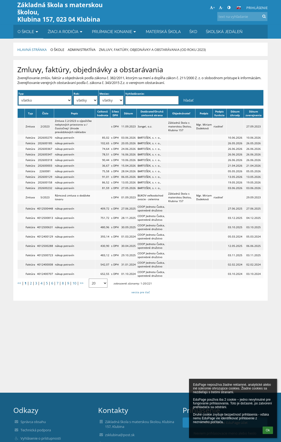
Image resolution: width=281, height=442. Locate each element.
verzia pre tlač (140, 292)
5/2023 (45, 197)
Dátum (128, 113)
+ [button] (212, 7)
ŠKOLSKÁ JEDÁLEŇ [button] (224, 31)
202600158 (45, 182)
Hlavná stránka (32, 49)
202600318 (45, 160)
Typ (30, 113)
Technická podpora (36, 430)
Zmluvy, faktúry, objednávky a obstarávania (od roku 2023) (152, 49)
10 (74, 283)
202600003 (45, 165)
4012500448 (45, 208)
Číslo (45, 113)
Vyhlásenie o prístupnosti (41, 438)
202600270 (45, 137)
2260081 (45, 171)
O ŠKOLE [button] (28, 31)
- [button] (221, 7)
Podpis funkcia (219, 113)
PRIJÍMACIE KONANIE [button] (114, 31)
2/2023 (45, 126)
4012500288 (45, 246)
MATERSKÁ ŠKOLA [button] (163, 31)
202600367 (45, 149)
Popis (74, 113)
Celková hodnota (102, 113)
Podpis (204, 113)
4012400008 (45, 264)
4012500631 (45, 227)
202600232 (45, 188)
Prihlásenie (257, 7)
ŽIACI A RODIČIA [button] (65, 31)
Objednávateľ (181, 113)
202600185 (45, 143)
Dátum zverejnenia (254, 113)
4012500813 (45, 218)
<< (19, 283)
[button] (239, 8)
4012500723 (45, 255)
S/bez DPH (115, 113)
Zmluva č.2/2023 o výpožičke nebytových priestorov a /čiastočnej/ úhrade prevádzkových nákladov (73, 126)
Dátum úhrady (235, 113)
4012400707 (45, 274)
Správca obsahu (33, 421)
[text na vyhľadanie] (242, 16)
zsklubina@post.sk (120, 434)
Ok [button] (268, 430)
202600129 (45, 177)
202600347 (45, 154)
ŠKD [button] (193, 31)
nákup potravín (64, 137)
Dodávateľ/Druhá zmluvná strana (151, 113)
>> (81, 283)
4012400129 (45, 236)
